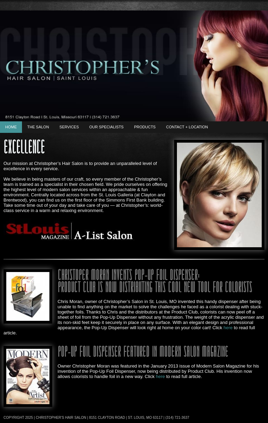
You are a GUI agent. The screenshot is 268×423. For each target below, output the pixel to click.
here (227, 327)
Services (69, 127)
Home (11, 127)
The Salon (38, 127)
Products (145, 127)
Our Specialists (106, 127)
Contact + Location (187, 127)
